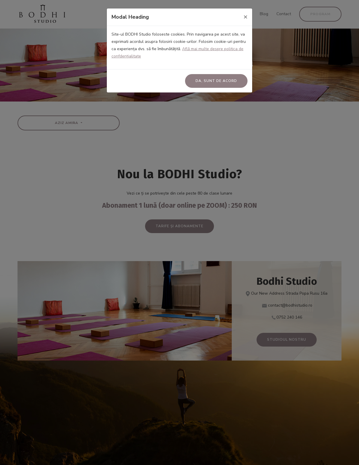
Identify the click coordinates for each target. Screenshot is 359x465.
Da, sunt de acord (216, 80)
